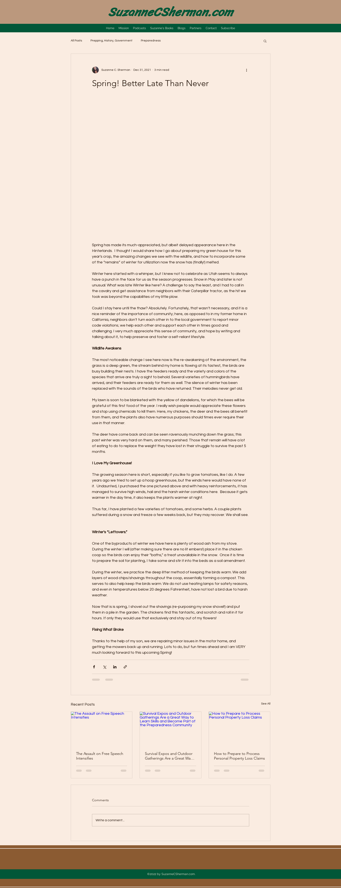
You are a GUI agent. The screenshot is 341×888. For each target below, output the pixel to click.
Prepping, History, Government (111, 40)
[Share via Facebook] (94, 667)
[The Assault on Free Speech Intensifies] (101, 729)
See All (265, 703)
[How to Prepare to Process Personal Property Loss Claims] (239, 729)
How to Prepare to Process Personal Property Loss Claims (239, 756)
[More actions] (246, 69)
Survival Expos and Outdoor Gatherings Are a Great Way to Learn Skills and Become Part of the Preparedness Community (168, 756)
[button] (265, 41)
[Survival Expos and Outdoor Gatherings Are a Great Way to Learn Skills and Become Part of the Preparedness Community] (170, 729)
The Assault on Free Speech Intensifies (99, 756)
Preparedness (151, 40)
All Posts (76, 40)
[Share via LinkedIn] (115, 667)
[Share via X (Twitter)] (104, 667)
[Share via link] (125, 667)
